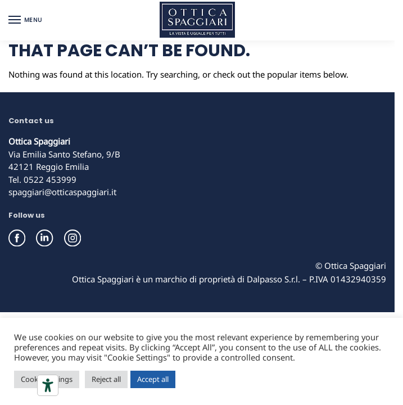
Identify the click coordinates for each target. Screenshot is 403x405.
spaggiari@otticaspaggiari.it (62, 191)
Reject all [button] (106, 379)
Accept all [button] (153, 379)
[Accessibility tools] (47, 385)
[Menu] (25, 20)
